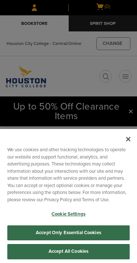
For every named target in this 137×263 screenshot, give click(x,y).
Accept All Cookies (68, 251)
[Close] (128, 139)
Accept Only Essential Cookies (68, 233)
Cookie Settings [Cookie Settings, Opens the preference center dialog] (68, 214)
